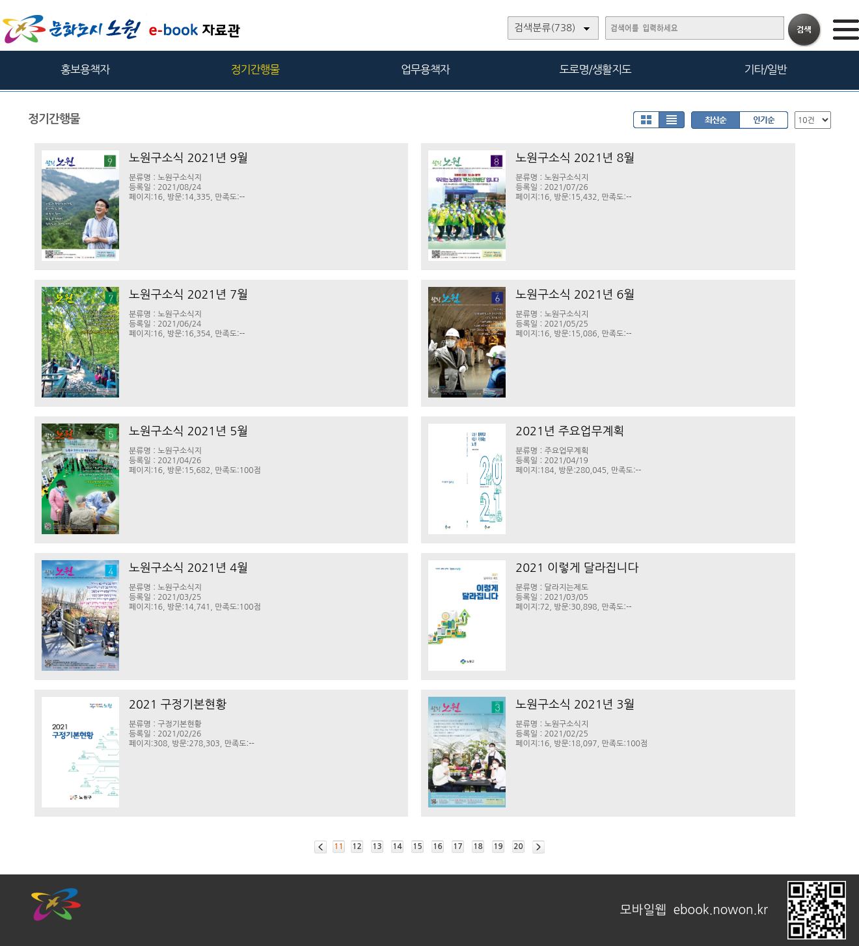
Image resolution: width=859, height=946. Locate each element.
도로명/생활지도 (595, 69)
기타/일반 (765, 69)
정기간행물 (255, 69)
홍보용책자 (85, 69)
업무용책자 (425, 69)
